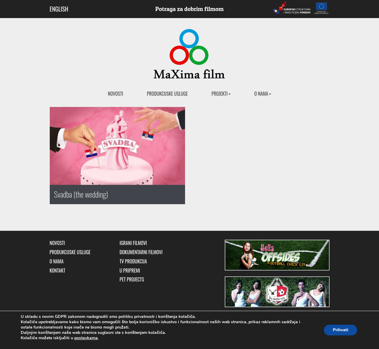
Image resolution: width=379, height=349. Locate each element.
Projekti (220, 93)
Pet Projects (132, 279)
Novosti (115, 93)
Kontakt (57, 270)
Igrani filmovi (133, 243)
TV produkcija (133, 261)
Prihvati (340, 330)
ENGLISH (59, 8)
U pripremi (130, 270)
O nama (262, 93)
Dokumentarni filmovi (141, 252)
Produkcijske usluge (167, 93)
